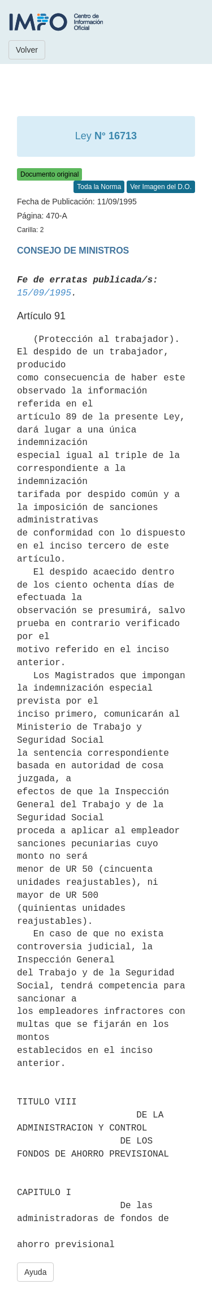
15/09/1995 (44, 293)
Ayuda (35, 1272)
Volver (27, 49)
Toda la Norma (99, 187)
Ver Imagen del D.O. (161, 187)
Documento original (49, 174)
